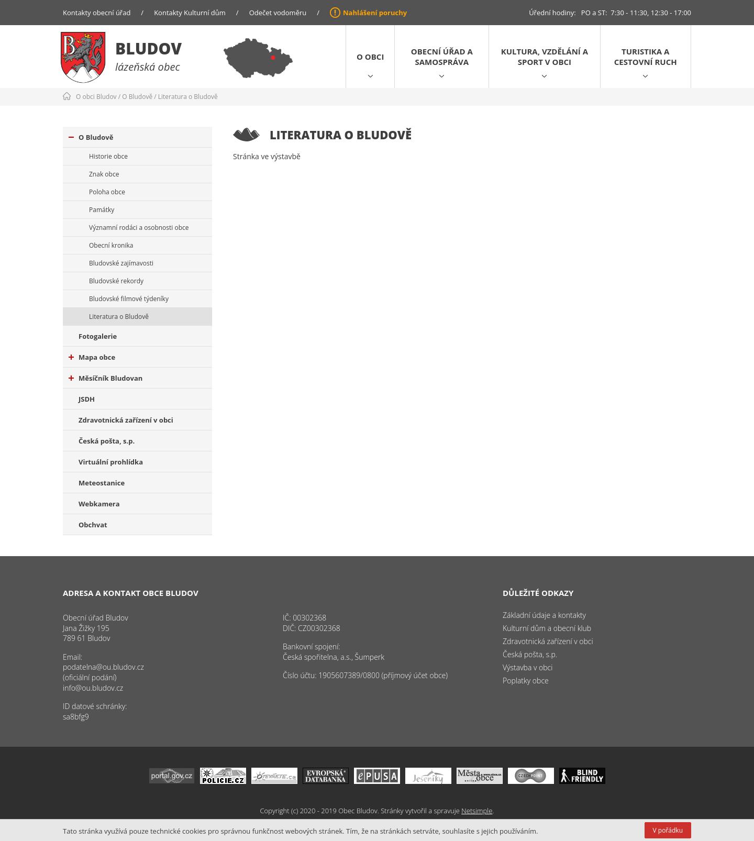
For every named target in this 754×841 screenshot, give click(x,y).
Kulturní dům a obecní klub (547, 628)
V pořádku (668, 830)
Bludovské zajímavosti (121, 263)
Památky (101, 209)
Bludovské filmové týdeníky (129, 298)
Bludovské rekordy (116, 280)
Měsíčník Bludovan (105, 378)
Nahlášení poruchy (375, 12)
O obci (370, 56)
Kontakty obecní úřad (96, 12)
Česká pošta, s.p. (107, 441)
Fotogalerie (98, 336)
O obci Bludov (96, 96)
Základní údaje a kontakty (544, 615)
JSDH (87, 399)
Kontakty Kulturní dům (190, 12)
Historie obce (108, 156)
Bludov (148, 48)
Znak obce (104, 174)
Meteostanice (102, 483)
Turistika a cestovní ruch (645, 56)
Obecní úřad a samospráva (442, 56)
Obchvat (93, 524)
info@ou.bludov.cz (93, 688)
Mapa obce (92, 357)
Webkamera (99, 503)
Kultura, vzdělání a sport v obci (544, 56)
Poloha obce (107, 191)
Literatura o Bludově (188, 96)
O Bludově (137, 96)
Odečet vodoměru (278, 12)
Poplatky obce (526, 680)
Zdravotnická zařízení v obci (126, 420)
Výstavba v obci (527, 667)
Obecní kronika (111, 245)
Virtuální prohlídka (111, 462)
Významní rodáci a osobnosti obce (139, 227)
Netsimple (476, 810)
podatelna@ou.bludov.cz (103, 667)
